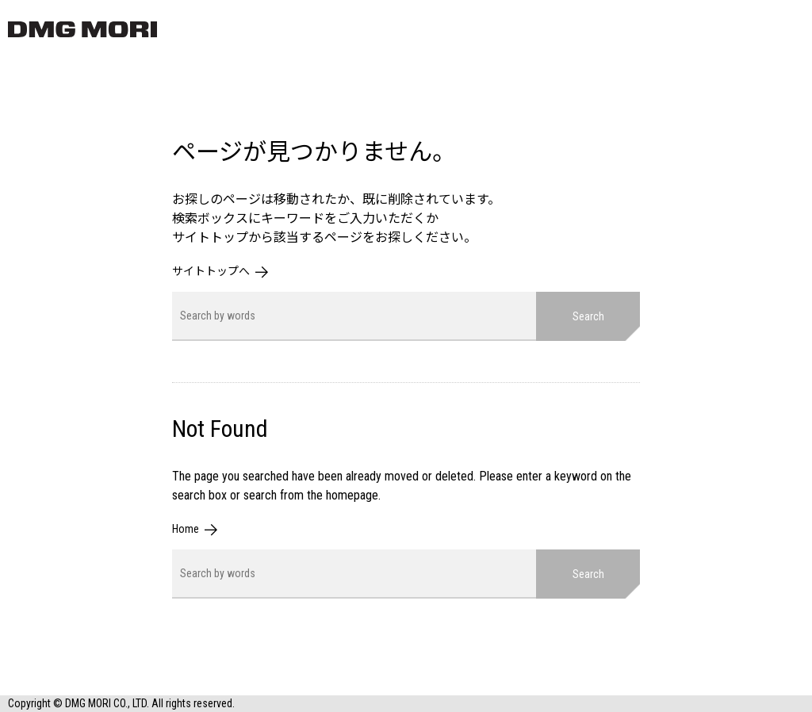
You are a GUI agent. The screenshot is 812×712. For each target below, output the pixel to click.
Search (588, 316)
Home (185, 529)
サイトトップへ (211, 271)
